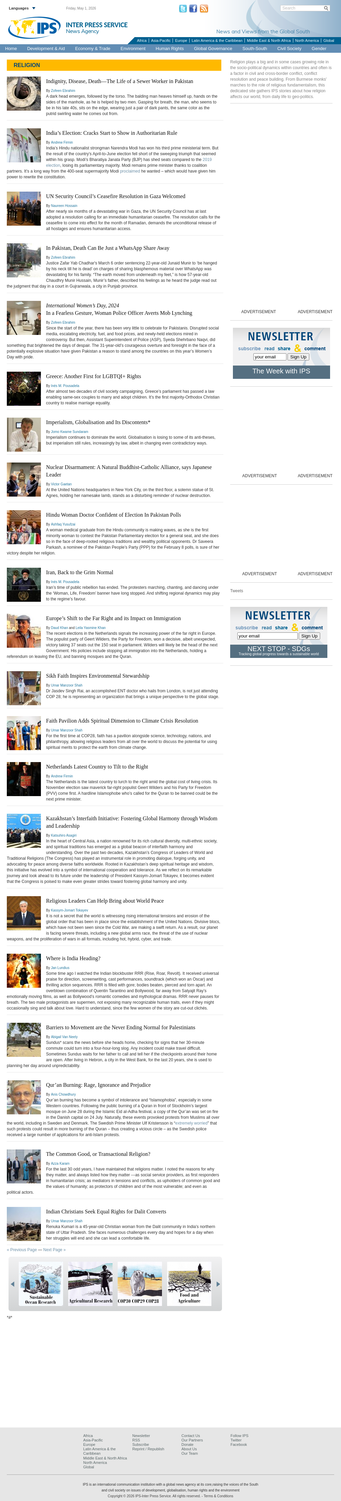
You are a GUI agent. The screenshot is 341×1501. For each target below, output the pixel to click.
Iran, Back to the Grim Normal (79, 572)
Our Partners (192, 1440)
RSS (136, 1440)
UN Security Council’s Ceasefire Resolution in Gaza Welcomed (116, 196)
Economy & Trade (92, 48)
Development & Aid (46, 48)
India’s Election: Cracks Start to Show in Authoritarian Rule (111, 133)
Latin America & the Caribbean (217, 40)
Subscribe (140, 1444)
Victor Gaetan (61, 484)
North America (307, 40)
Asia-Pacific (160, 40)
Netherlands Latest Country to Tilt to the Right (97, 767)
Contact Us (190, 1436)
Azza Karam (60, 1163)
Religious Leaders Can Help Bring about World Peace (105, 901)
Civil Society (289, 48)
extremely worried (191, 1123)
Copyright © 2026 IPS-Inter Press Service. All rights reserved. (155, 1496)
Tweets (236, 590)
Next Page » (54, 1249)
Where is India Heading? (73, 958)
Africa (142, 40)
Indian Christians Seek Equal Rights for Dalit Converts (106, 1211)
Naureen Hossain (64, 206)
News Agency (82, 31)
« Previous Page (22, 1249)
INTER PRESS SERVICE (97, 24)
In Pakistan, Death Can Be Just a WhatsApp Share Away (107, 248)
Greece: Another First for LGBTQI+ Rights (93, 376)
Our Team (189, 1453)
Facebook (239, 1444)
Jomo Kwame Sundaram (69, 432)
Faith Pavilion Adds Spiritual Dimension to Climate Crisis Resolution (122, 721)
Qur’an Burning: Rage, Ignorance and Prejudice (98, 1085)
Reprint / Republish (148, 1449)
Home (11, 48)
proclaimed (130, 171)
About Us (189, 1449)
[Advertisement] (170, 1374)
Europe (181, 40)
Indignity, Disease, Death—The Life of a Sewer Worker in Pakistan (119, 81)
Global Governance (213, 48)
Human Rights (170, 48)
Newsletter (141, 1436)
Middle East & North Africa (269, 40)
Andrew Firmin (62, 142)
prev (12, 1284)
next (218, 1284)
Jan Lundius (60, 968)
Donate (187, 1444)
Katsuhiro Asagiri (63, 835)
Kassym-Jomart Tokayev (69, 910)
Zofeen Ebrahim (63, 91)
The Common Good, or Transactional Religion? (98, 1154)
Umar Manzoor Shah (66, 685)
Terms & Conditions (218, 1496)
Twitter (236, 1440)
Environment (133, 48)
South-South (254, 48)
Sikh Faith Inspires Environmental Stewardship (97, 676)
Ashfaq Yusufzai (63, 524)
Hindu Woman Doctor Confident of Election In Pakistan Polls (113, 515)
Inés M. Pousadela (65, 386)
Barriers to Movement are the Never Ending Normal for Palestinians (120, 1027)
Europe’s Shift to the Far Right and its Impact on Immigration (113, 618)
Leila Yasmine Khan (91, 628)
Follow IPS (240, 1436)
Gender (319, 48)
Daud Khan (59, 628)
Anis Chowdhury (63, 1094)
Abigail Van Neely (64, 1037)
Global (328, 40)
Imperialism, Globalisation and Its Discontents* (98, 422)
